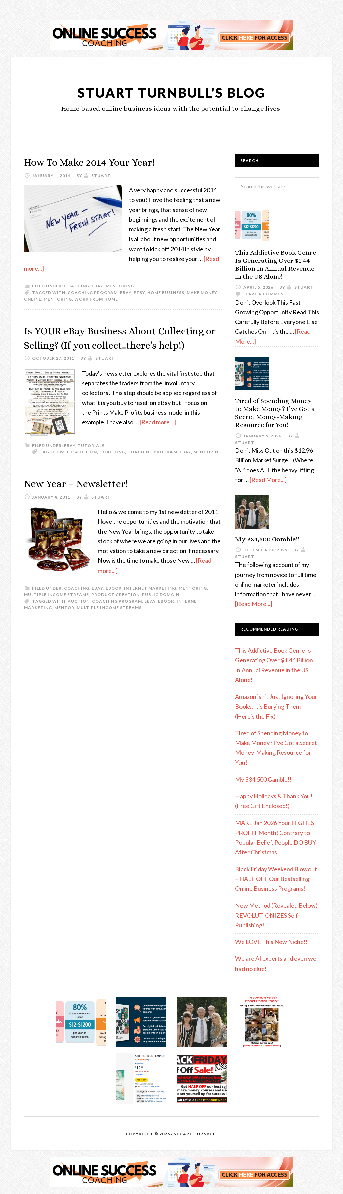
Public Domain (160, 608)
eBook (114, 602)
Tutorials (91, 459)
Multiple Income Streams (56, 608)
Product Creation (115, 608)
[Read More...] (268, 479)
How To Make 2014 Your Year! (101, 162)
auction (86, 466)
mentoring (58, 299)
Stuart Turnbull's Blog (171, 91)
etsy (139, 292)
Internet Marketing (150, 602)
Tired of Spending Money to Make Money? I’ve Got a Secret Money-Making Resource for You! (275, 413)
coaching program (93, 292)
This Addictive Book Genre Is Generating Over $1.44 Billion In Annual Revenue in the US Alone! (275, 264)
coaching (112, 466)
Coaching (76, 285)
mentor (64, 621)
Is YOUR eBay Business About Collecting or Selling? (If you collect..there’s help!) (102, 344)
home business (165, 292)
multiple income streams (109, 621)
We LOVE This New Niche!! (271, 941)
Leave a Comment (265, 293)
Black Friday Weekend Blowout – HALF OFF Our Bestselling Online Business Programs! (276, 878)
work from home (96, 299)
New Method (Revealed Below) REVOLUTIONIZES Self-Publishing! (276, 915)
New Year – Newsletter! (85, 498)
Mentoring (120, 285)
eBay (97, 285)
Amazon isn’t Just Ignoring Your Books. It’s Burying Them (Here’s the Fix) (276, 706)
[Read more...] (158, 436)
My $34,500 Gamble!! (267, 539)
